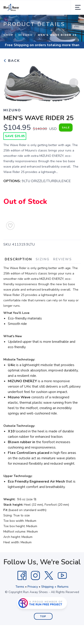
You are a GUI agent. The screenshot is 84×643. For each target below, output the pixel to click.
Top (43, 616)
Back (11, 60)
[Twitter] (49, 575)
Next (73, 82)
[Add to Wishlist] (10, 225)
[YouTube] (62, 575)
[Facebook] (22, 575)
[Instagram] (35, 575)
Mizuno (25, 35)
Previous (10, 82)
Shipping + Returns (55, 587)
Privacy (33, 587)
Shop (8, 35)
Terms (19, 587)
